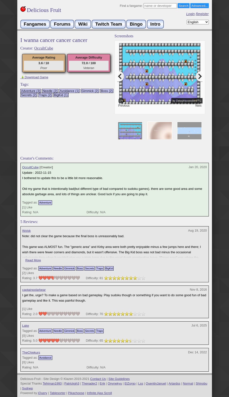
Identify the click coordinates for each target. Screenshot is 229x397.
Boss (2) (107, 91)
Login (190, 14)
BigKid (109, 268)
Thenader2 (89, 383)
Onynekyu (115, 383)
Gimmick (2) (90, 91)
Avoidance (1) (69, 91)
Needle (58, 268)
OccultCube (43, 48)
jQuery (42, 393)
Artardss (174, 383)
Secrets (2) (29, 95)
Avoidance (45, 357)
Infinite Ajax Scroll (99, 393)
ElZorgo (130, 383)
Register (202, 14)
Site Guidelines (118, 379)
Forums (62, 24)
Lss (140, 383)
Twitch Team (108, 24)
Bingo (136, 24)
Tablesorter (57, 393)
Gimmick (69, 268)
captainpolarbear (34, 290)
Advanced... (199, 6)
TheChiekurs (31, 352)
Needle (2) (50, 91)
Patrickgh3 (71, 383)
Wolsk (26, 231)
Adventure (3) (30, 91)
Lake (25, 325)
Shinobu (201, 383)
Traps (99, 268)
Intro (155, 24)
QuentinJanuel (156, 383)
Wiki (82, 24)
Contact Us (98, 379)
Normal (188, 383)
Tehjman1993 (52, 383)
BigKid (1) (61, 95)
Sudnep (27, 388)
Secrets (89, 268)
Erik (102, 383)
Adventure (45, 202)
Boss (80, 268)
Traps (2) (45, 95)
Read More (33, 260)
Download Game (34, 77)
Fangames (35, 24)
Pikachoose (76, 393)
